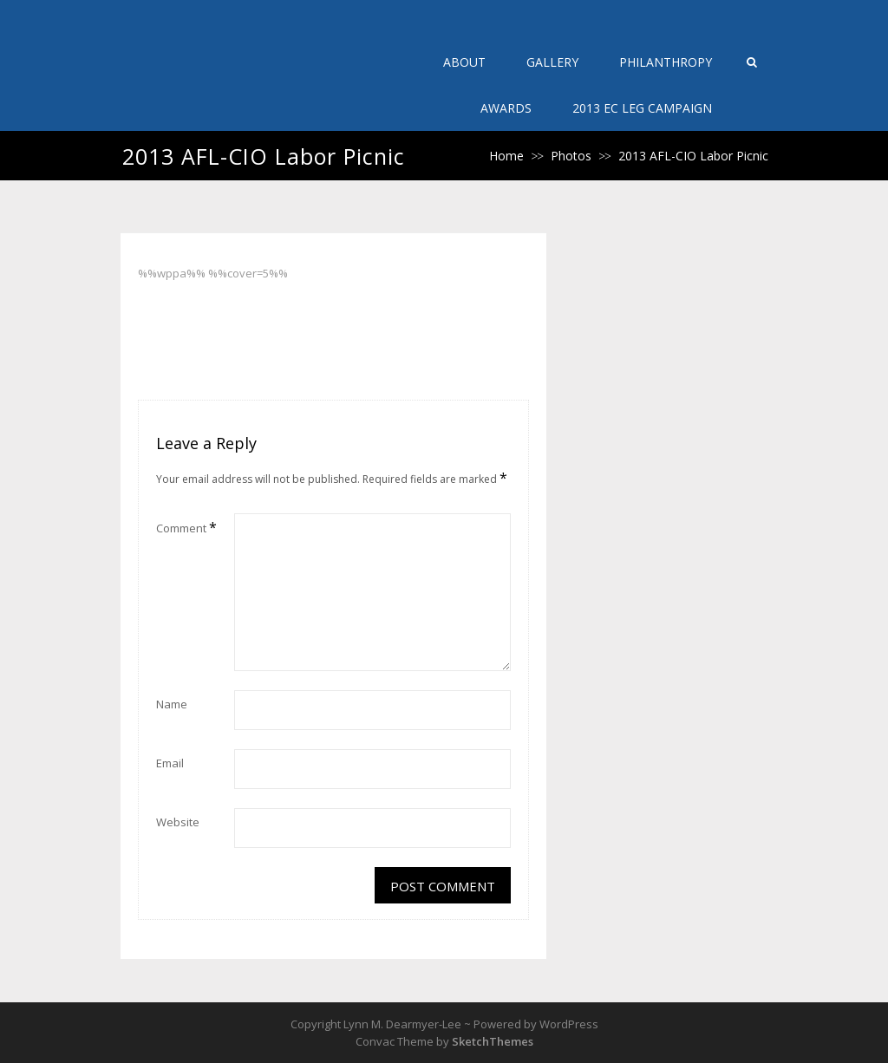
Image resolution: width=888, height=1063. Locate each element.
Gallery (552, 62)
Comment (186, 527)
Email (170, 763)
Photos (571, 155)
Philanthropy (665, 62)
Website (177, 822)
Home (506, 155)
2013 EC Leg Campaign (642, 108)
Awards (506, 108)
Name (171, 704)
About (464, 62)
